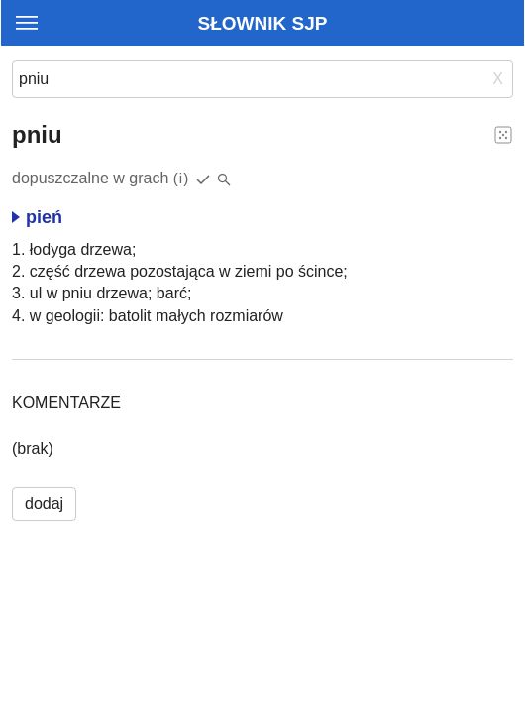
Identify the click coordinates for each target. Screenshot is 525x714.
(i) (181, 178)
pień (37, 217)
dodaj (44, 503)
